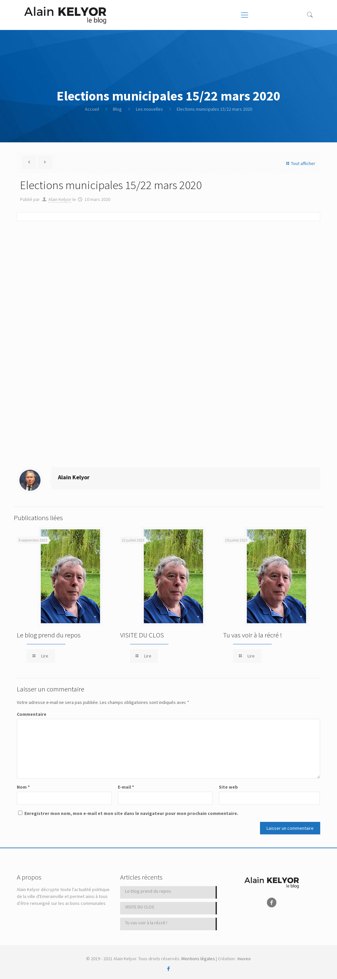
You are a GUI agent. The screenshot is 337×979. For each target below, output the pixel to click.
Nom (23, 787)
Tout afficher (299, 163)
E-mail (126, 787)
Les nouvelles (149, 109)
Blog (117, 109)
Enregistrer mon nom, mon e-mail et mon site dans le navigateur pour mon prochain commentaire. (131, 813)
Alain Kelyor (59, 199)
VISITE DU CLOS (142, 634)
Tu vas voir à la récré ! (252, 634)
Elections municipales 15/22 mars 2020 (214, 109)
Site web (228, 787)
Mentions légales (198, 959)
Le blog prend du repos (49, 634)
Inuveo (244, 959)
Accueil (92, 109)
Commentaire (31, 714)
